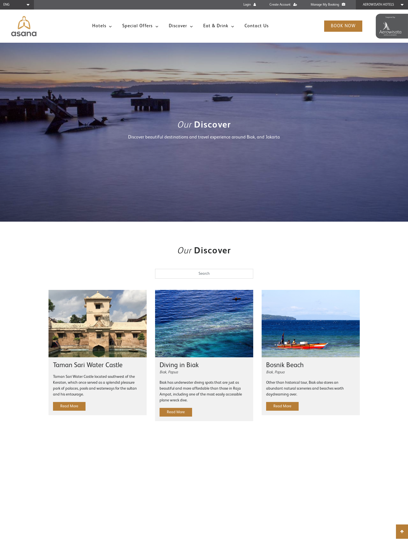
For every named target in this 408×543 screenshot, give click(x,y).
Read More (69, 406)
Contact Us (257, 26)
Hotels (100, 26)
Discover (178, 26)
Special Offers (138, 26)
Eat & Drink (216, 26)
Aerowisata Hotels (378, 4)
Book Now (343, 26)
